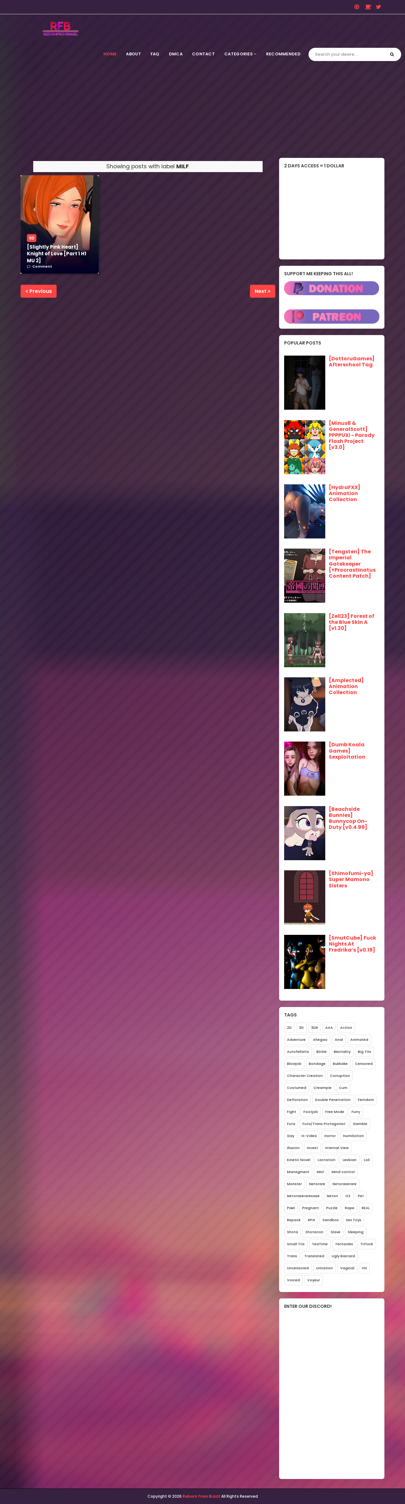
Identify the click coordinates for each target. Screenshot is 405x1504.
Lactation (326, 1159)
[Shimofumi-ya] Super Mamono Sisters (351, 879)
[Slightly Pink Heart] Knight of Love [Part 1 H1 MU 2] (56, 254)
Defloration (297, 1099)
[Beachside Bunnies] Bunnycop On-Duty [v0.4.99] (348, 818)
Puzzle (332, 1207)
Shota (292, 1231)
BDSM (321, 1051)
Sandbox (330, 1219)
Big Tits (364, 1051)
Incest (312, 1147)
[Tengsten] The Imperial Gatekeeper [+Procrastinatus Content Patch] (352, 564)
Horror (330, 1135)
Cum (343, 1087)
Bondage (317, 1063)
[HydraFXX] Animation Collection (344, 493)
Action (346, 1027)
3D (31, 238)
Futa (291, 1123)
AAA (329, 1027)
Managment (298, 1171)
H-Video (309, 1135)
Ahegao (320, 1039)
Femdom (366, 1099)
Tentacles (344, 1243)
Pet (361, 1195)
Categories (240, 54)
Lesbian (350, 1159)
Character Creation (305, 1075)
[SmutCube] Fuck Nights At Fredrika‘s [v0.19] (352, 944)
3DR (314, 1027)
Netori (332, 1195)
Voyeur (313, 1280)
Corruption (340, 1075)
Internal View (337, 1147)
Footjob (310, 1111)
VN (364, 1268)
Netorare (317, 1183)
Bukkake (340, 1063)
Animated (359, 1039)
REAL (366, 1207)
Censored (364, 1063)
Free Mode (334, 1111)
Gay (290, 1135)
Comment (42, 266)
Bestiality (342, 1051)
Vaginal (347, 1268)
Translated (314, 1256)
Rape (349, 1207)
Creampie (323, 1087)
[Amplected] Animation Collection (346, 686)
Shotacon (314, 1231)
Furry (356, 1111)
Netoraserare (345, 1183)
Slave (335, 1231)
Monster (294, 1183)
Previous (38, 291)
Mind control (343, 1171)
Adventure (296, 1039)
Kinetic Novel (298, 1159)
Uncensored (298, 1268)
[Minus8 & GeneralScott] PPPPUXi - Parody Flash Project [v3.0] (352, 435)
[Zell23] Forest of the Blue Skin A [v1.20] (351, 622)
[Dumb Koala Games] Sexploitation (347, 751)
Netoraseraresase (303, 1195)
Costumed (296, 1087)
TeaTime (320, 1243)
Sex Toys (353, 1219)
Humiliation (353, 1135)
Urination (324, 1268)
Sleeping (356, 1231)
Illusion (293, 1147)
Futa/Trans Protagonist (324, 1123)
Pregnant (310, 1207)
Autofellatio (298, 1051)
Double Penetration (333, 1099)
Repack (294, 1219)
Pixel (291, 1207)
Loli (367, 1159)
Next (263, 291)
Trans (292, 1256)
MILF (320, 1171)
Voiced (293, 1280)
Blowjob (294, 1063)
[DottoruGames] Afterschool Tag (352, 362)
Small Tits (296, 1243)
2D (289, 1027)
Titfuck (366, 1243)
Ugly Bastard (343, 1256)
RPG (311, 1219)
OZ (348, 1195)
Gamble (360, 1123)
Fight (291, 1111)
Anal (339, 1039)
